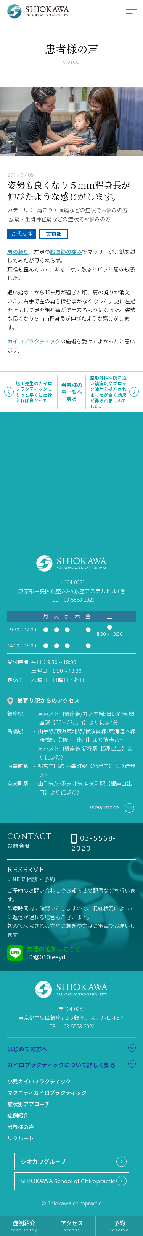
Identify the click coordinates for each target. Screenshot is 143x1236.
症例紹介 (18, 1115)
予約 (119, 1226)
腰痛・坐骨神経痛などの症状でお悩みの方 (60, 219)
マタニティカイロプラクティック (47, 1092)
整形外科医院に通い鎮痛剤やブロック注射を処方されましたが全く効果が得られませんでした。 (108, 392)
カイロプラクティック (33, 341)
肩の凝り (18, 251)
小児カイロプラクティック (39, 1081)
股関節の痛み (66, 251)
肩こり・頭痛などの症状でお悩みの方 (82, 210)
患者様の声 (20, 1127)
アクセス (71, 1226)
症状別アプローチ (28, 1104)
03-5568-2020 (93, 842)
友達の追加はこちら (53, 948)
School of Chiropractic (68, 1180)
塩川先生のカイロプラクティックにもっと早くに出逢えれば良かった (34, 391)
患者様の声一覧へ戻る (71, 391)
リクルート (20, 1138)
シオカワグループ (43, 1161)
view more (112, 808)
